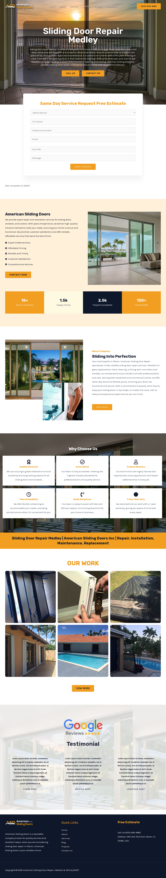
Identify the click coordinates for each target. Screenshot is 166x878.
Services (75, 6)
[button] (79, 6)
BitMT (76, 870)
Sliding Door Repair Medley (83, 35)
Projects (97, 6)
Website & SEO (62, 870)
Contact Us (110, 6)
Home (53, 6)
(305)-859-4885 (133, 832)
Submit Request (83, 167)
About (63, 6)
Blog (87, 6)
